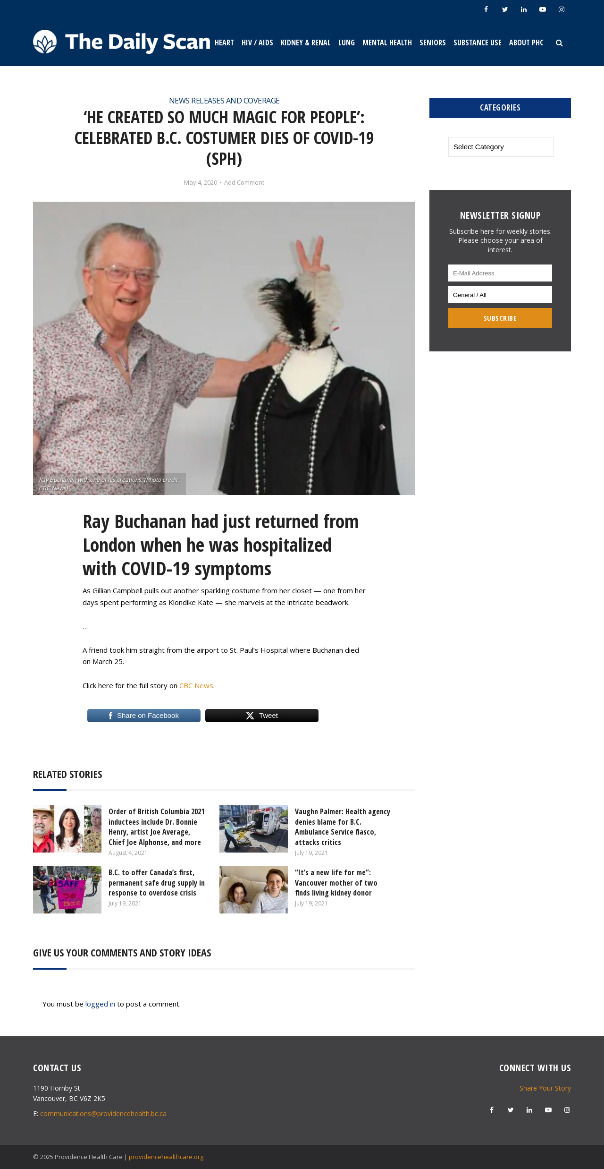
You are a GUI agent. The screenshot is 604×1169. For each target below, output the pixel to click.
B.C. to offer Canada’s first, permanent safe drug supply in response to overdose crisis (157, 882)
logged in (100, 1003)
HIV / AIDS (257, 42)
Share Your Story (545, 1088)
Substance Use (477, 42)
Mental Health (387, 42)
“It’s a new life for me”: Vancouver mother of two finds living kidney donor (336, 882)
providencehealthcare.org (166, 1156)
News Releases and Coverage (224, 100)
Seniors (432, 42)
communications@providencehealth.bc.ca (103, 1113)
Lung (346, 42)
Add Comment (244, 183)
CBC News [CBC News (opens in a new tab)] (196, 685)
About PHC (526, 42)
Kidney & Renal (306, 42)
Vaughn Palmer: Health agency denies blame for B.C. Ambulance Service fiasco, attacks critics (342, 826)
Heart (224, 42)
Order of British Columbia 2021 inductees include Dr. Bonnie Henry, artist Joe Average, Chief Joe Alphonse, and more (156, 826)
